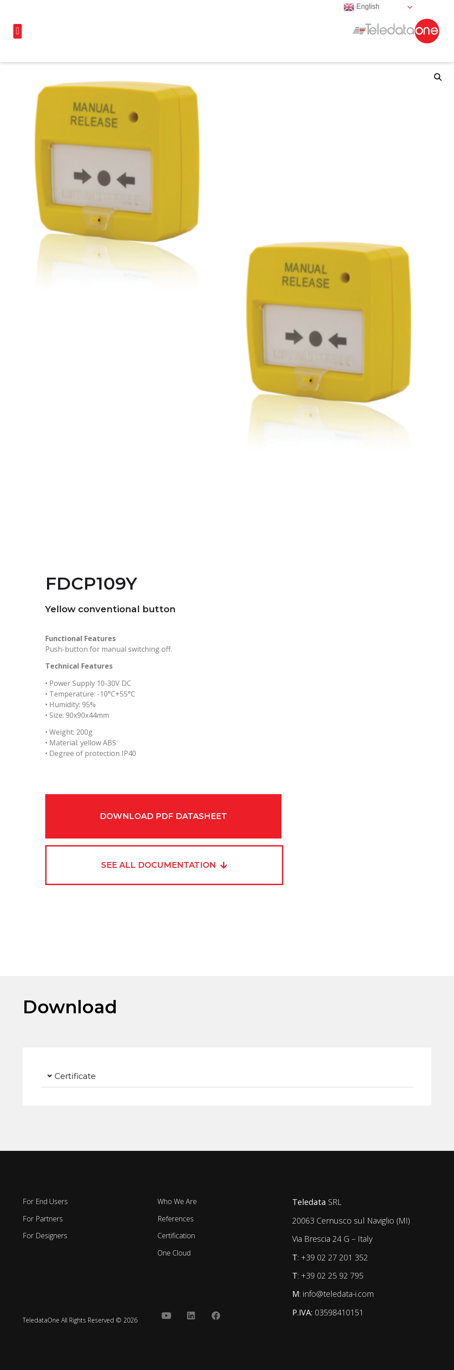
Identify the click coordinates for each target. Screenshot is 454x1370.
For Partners (43, 1219)
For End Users (45, 1201)
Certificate (75, 1076)
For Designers (45, 1235)
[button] (17, 31)
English (362, 7)
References (175, 1219)
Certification (176, 1235)
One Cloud (174, 1253)
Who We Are (177, 1201)
